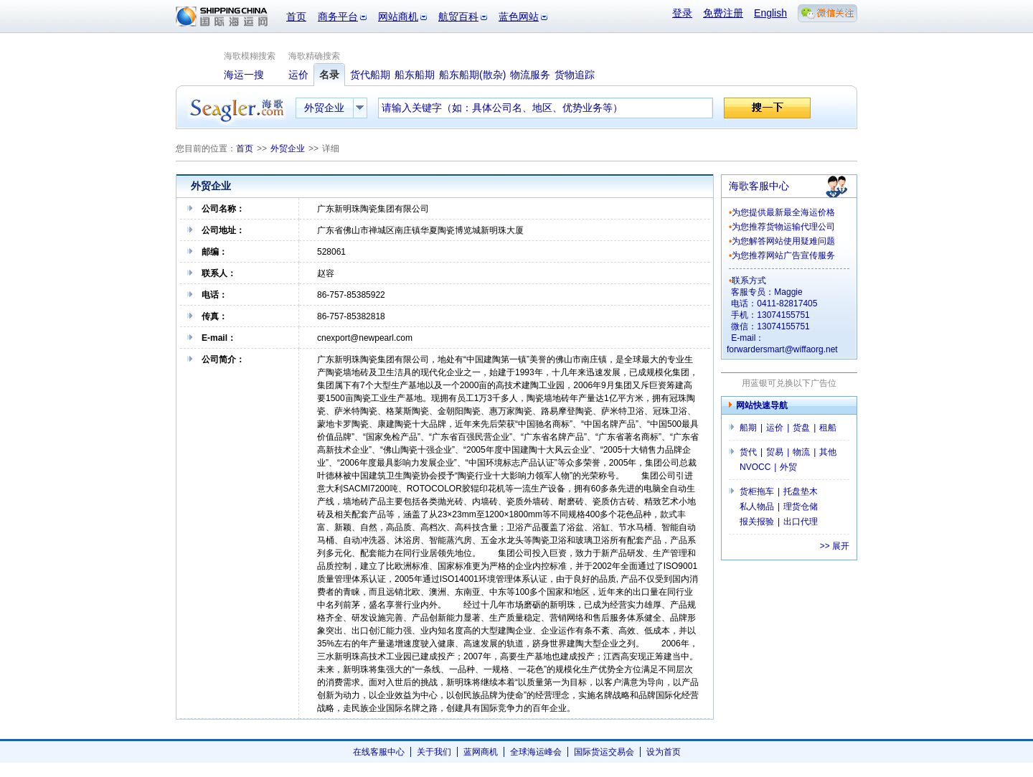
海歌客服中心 (759, 186)
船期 (748, 428)
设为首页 (663, 752)
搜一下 (767, 108)
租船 (827, 428)
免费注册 (723, 13)
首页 (296, 16)
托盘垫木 (800, 491)
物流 (801, 452)
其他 (827, 452)
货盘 (801, 428)
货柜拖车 (757, 491)
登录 (682, 13)
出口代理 (800, 522)
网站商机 (398, 16)
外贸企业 (287, 148)
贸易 (774, 452)
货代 (748, 452)
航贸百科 (458, 16)
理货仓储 (800, 506)
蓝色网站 (519, 16)
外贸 (788, 467)
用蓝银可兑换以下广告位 (789, 383)
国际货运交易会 (604, 752)
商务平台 (338, 16)
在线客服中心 (379, 752)
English (770, 13)
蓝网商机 (480, 752)
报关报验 (757, 522)
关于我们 (434, 752)
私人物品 (757, 506)
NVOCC (755, 467)
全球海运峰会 (536, 752)
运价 (774, 428)
